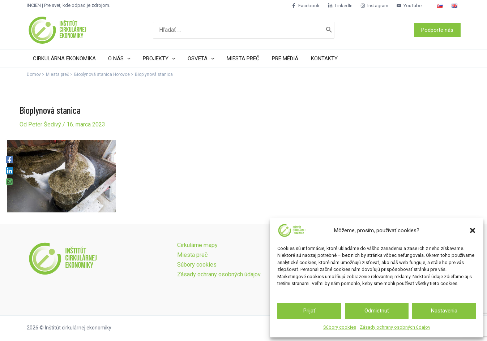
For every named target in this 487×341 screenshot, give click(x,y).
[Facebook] (313, 5)
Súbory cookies (339, 327)
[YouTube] (416, 5)
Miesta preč (192, 254)
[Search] (329, 30)
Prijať (309, 310)
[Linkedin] (9, 170)
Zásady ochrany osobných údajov (395, 327)
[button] (472, 230)
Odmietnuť (376, 310)
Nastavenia (444, 310)
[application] (124, 58)
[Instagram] (382, 5)
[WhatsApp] (9, 181)
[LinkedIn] (347, 5)
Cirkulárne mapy (197, 245)
